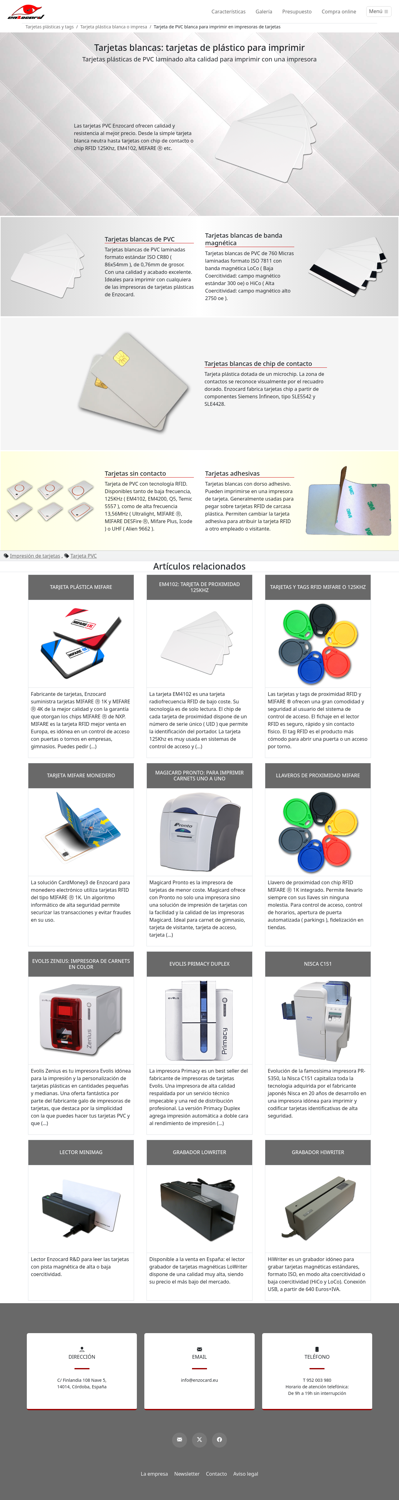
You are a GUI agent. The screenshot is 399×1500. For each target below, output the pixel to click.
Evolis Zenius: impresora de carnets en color (81, 964)
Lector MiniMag (81, 1152)
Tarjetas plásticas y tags (50, 27)
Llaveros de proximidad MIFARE (318, 775)
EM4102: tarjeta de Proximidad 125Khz (199, 587)
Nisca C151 (318, 963)
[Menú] (379, 11)
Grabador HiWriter (318, 1152)
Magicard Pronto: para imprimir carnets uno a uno (199, 775)
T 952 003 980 (317, 1380)
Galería (264, 11)
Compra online (339, 11)
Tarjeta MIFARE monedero (81, 775)
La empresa (154, 1473)
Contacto (216, 1473)
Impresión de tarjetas (35, 555)
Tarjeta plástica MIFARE (81, 587)
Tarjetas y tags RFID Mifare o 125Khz (318, 587)
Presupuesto (297, 11)
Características (229, 11)
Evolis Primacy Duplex (200, 963)
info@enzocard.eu (199, 1380)
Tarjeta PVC (83, 555)
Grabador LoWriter (199, 1152)
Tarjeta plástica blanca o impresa (113, 27)
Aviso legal (245, 1473)
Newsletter (187, 1473)
